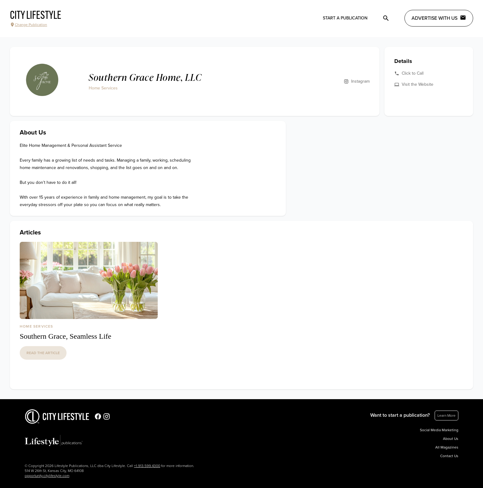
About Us (450, 438)
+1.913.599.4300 (147, 466)
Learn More (446, 415)
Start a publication (345, 18)
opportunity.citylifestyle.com (47, 476)
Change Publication (28, 24)
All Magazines (446, 447)
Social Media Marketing (439, 430)
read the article (43, 353)
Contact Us (449, 456)
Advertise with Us (439, 17)
